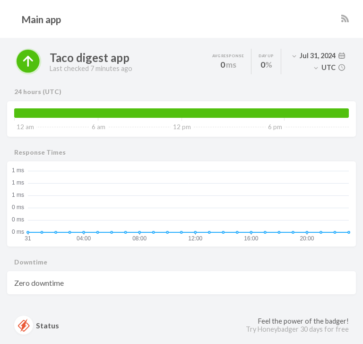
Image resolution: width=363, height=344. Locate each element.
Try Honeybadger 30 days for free (297, 329)
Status (36, 325)
